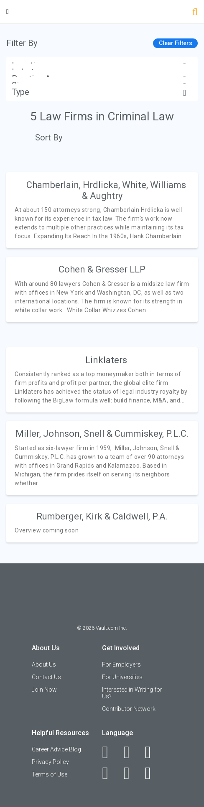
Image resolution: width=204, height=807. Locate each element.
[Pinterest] (131, 773)
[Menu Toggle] (7, 11)
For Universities (122, 677)
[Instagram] (109, 773)
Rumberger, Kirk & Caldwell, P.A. (102, 516)
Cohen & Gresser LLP (102, 269)
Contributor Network (129, 708)
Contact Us (46, 677)
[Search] (195, 13)
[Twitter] (152, 752)
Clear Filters (175, 43)
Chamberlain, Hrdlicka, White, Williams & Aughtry (106, 190)
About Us (44, 664)
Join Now (44, 689)
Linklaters (106, 360)
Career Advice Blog (56, 749)
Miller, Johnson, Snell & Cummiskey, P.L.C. (102, 433)
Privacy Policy (50, 762)
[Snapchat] (152, 773)
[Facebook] (109, 752)
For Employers (121, 664)
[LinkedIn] (131, 752)
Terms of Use (49, 774)
